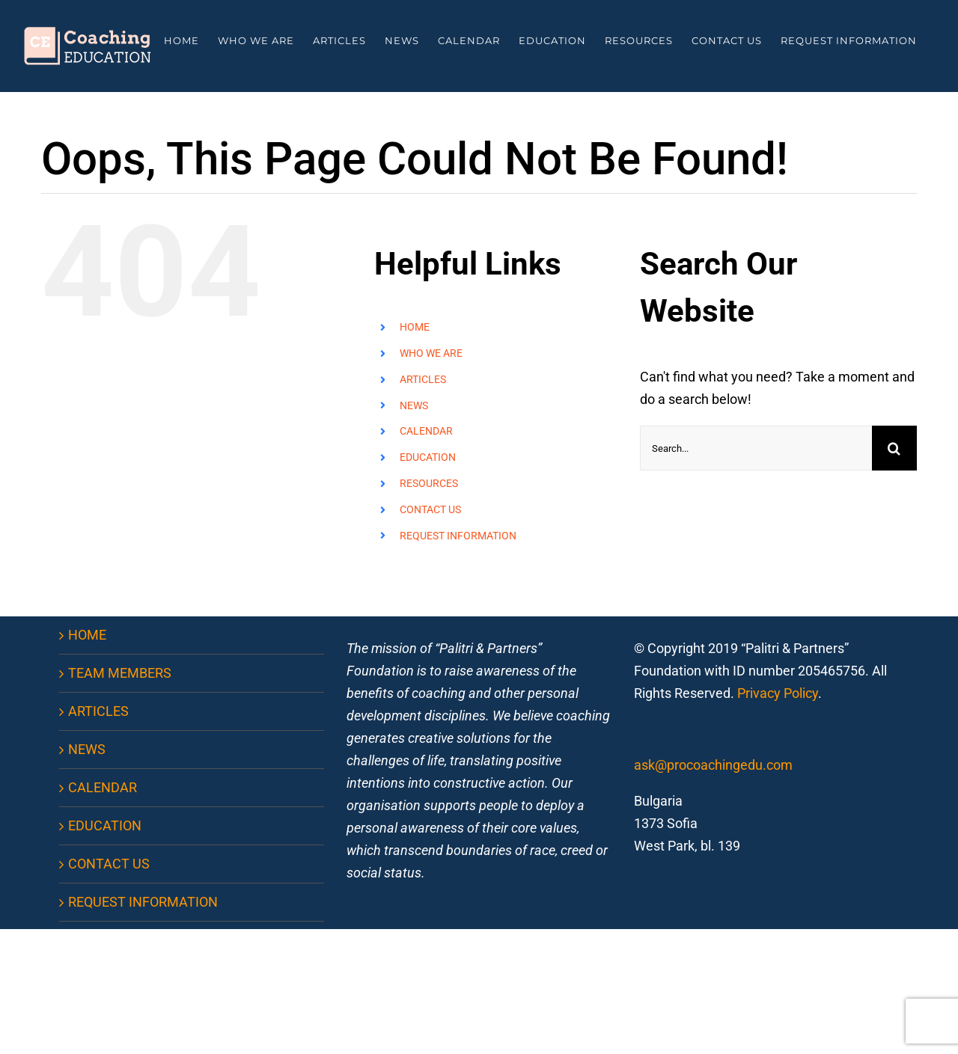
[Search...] (756, 448)
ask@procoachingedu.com (713, 765)
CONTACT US (430, 509)
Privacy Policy (777, 693)
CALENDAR (426, 431)
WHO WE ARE (431, 353)
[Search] (894, 448)
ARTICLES (423, 379)
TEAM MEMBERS (119, 673)
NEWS (414, 405)
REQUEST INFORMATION (458, 536)
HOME (415, 327)
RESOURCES (429, 483)
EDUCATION (428, 457)
